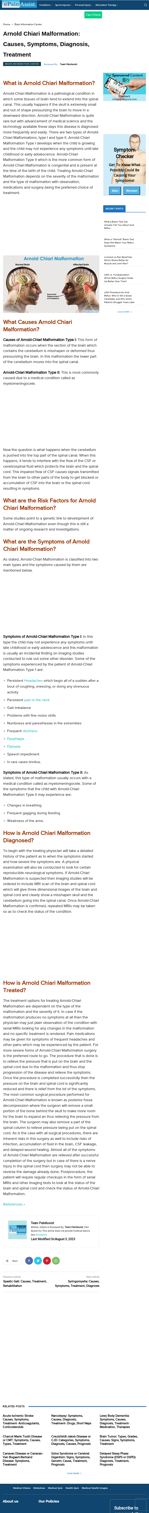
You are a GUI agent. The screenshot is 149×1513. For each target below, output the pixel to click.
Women (131, 191)
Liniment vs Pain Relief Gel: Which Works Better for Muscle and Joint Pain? (118, 260)
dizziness (30, 731)
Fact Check (93, 15)
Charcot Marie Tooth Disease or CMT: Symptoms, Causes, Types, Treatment (22, 1440)
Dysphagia (15, 739)
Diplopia (13, 746)
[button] (145, 4)
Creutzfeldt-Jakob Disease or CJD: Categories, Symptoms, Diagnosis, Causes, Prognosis (71, 1440)
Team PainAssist (68, 64)
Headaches (33, 681)
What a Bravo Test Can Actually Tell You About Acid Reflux (119, 225)
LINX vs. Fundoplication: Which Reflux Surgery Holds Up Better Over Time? (118, 278)
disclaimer (41, 1234)
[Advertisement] (51, 227)
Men (115, 191)
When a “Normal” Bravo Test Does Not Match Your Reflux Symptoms (119, 242)
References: (14, 1204)
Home (6, 24)
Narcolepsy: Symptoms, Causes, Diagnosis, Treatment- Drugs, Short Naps (71, 1419)
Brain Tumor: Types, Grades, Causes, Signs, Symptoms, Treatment (119, 1440)
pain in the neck (37, 700)
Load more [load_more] (124, 312)
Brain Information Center (28, 24)
